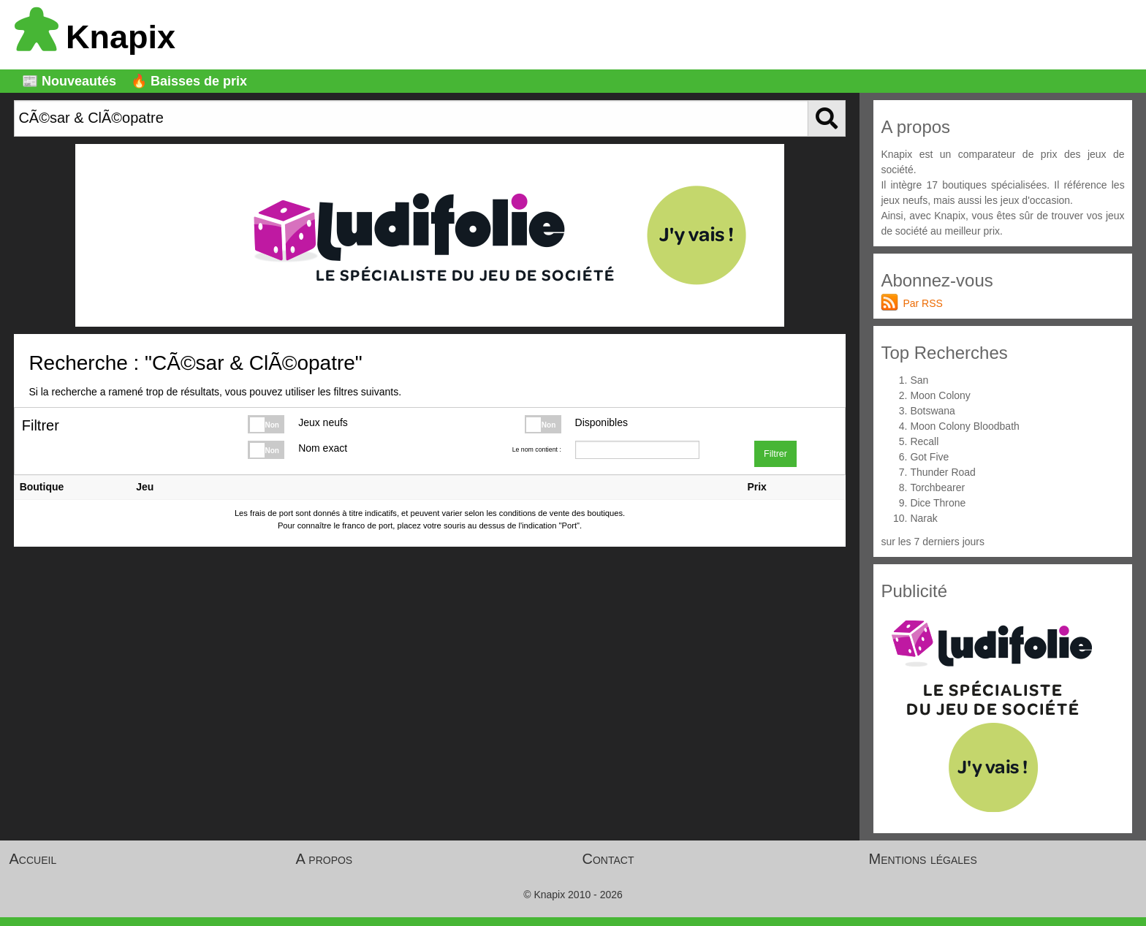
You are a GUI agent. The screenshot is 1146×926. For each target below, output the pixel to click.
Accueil (33, 859)
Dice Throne (937, 503)
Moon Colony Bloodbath (964, 426)
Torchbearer (937, 487)
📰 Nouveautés (69, 81)
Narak (923, 518)
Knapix (95, 37)
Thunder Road (943, 472)
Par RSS (922, 303)
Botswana (932, 411)
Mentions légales (923, 859)
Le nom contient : (536, 449)
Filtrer (775, 454)
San (919, 380)
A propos (324, 859)
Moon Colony (940, 395)
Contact (608, 859)
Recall (924, 441)
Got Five (929, 457)
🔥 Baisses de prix (189, 81)
